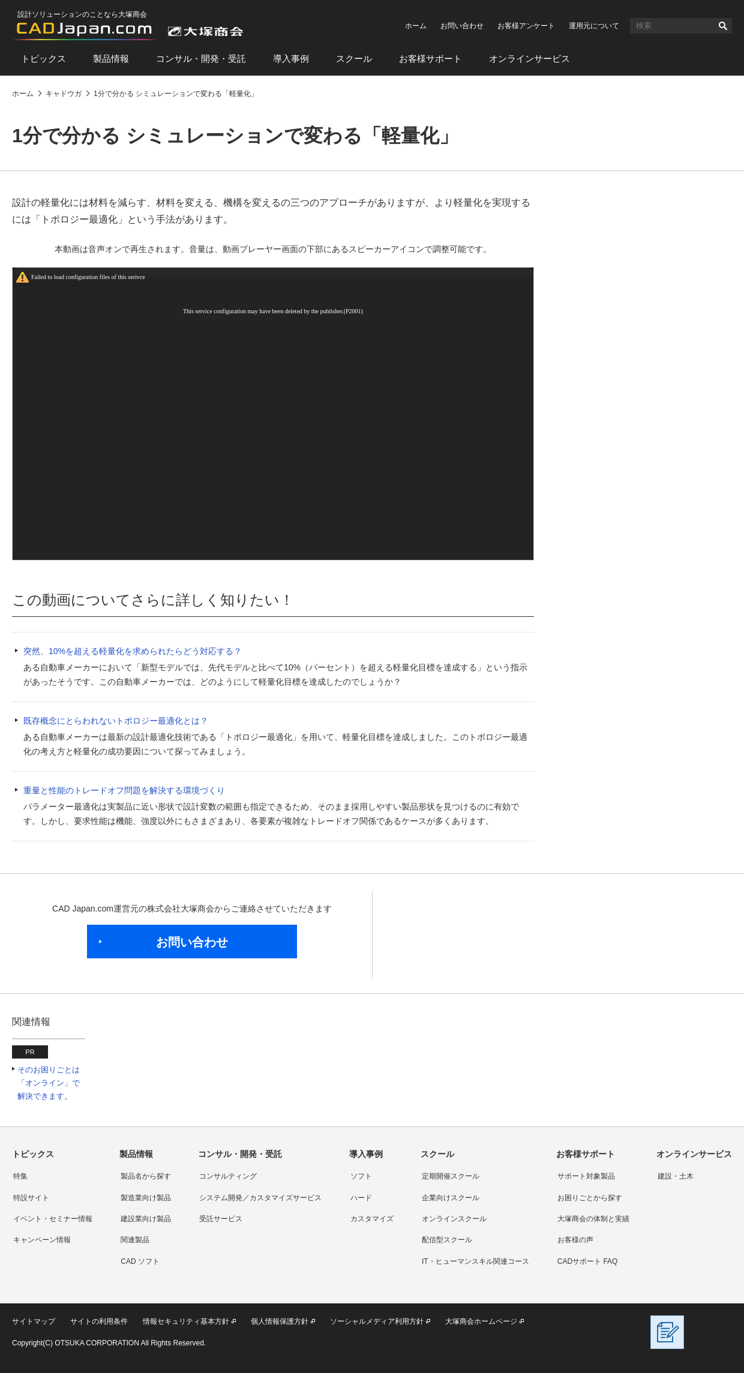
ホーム (416, 26)
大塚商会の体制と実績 (593, 1219)
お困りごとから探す (589, 1198)
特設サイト (31, 1198)
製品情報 (111, 58)
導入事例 (291, 58)
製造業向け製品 (146, 1198)
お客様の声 (575, 1240)
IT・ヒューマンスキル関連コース (475, 1261)
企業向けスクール (450, 1198)
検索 (723, 26)
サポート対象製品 (586, 1176)
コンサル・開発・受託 (201, 58)
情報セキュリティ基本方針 (186, 1321)
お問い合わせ (462, 26)
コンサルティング (228, 1176)
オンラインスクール (454, 1219)
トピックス (43, 58)
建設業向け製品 (146, 1219)
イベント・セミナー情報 (52, 1219)
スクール (354, 58)
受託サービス (220, 1219)
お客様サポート (430, 58)
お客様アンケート (526, 26)
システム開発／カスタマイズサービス (260, 1198)
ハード (361, 1198)
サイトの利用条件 (99, 1321)
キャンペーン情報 (42, 1240)
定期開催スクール (450, 1176)
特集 (20, 1176)
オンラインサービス (529, 58)
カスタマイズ (372, 1219)
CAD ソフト (140, 1261)
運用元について (594, 26)
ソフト (361, 1176)
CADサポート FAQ (587, 1261)
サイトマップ (33, 1321)
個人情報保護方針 (279, 1321)
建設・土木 (676, 1176)
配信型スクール (447, 1240)
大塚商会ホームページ (481, 1321)
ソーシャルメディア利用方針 (377, 1321)
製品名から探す (146, 1176)
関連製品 (135, 1240)
